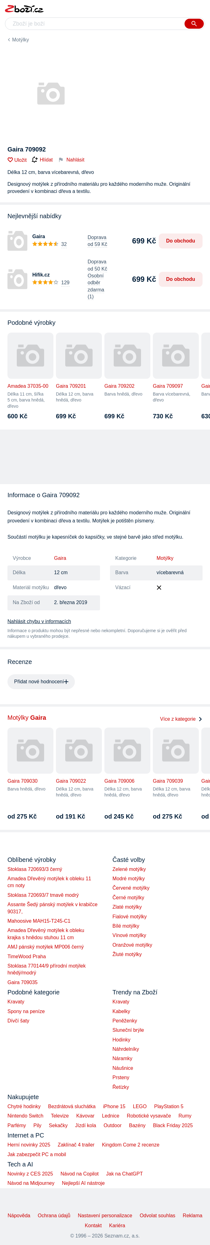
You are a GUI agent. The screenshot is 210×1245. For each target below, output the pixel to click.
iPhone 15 (114, 1106)
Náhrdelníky (125, 1049)
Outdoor (112, 1125)
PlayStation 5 (168, 1106)
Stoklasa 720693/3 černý (34, 869)
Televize (60, 1115)
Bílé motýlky (125, 926)
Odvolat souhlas (158, 1215)
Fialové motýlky (129, 916)
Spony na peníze (26, 1011)
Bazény (137, 1125)
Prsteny (120, 1077)
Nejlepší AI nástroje (83, 1183)
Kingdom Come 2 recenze (130, 1144)
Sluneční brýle (128, 1030)
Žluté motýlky (127, 954)
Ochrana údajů (54, 1215)
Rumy (184, 1115)
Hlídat (42, 160)
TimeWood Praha (26, 956)
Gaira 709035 (22, 982)
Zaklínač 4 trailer (76, 1144)
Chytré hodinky (24, 1106)
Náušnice (122, 1068)
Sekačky (58, 1125)
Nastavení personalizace (105, 1215)
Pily (38, 1125)
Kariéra (117, 1225)
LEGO (140, 1106)
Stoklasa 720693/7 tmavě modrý (43, 895)
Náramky (122, 1058)
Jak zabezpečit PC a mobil (36, 1154)
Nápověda (18, 1215)
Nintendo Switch (25, 1115)
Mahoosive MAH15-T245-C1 (39, 921)
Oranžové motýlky (132, 945)
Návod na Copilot (80, 1173)
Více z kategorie (181, 719)
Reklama (192, 1215)
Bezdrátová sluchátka (72, 1106)
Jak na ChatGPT (124, 1173)
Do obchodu (180, 240)
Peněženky (124, 1020)
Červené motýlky (130, 888)
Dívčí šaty (18, 1020)
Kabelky (121, 1011)
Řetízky (120, 1087)
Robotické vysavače (149, 1115)
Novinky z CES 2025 (30, 1173)
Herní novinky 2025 (28, 1144)
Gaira (60, 558)
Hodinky (121, 1039)
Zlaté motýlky (127, 907)
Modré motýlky (128, 878)
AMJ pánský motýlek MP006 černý (45, 946)
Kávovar (85, 1115)
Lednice (110, 1115)
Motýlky (20, 39)
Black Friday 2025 (173, 1125)
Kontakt (93, 1225)
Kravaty (15, 1001)
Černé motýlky (128, 897)
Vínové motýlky (129, 935)
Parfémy (16, 1125)
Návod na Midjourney (30, 1183)
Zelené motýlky (129, 869)
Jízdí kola (85, 1125)
